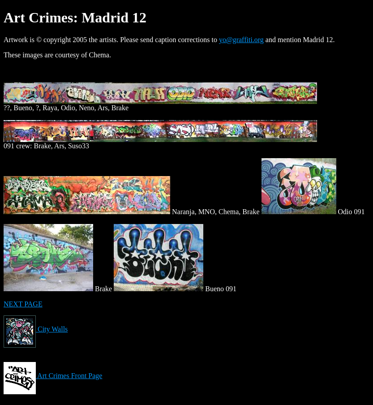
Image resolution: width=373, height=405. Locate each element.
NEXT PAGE (23, 304)
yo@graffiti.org (241, 39)
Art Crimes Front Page (53, 375)
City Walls (36, 329)
